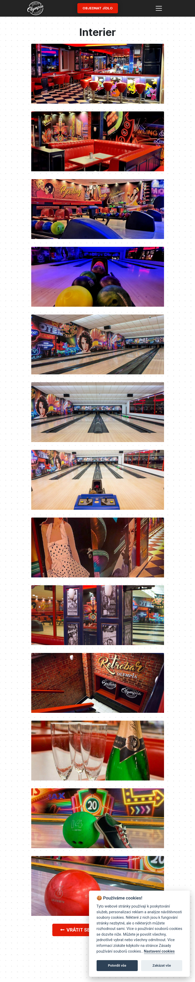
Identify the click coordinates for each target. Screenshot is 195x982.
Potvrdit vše (117, 965)
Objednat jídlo (98, 8)
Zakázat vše (162, 965)
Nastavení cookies (159, 951)
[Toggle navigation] (159, 8)
